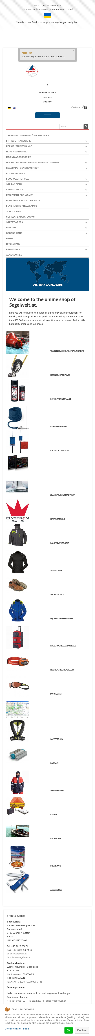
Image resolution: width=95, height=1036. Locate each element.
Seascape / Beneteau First (22, 168)
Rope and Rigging (17, 151)
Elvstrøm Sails (15, 173)
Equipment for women (19, 195)
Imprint (26, 1028)
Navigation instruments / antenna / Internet (33, 162)
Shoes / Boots (14, 189)
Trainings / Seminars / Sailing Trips (27, 135)
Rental (10, 238)
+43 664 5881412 (16, 1000)
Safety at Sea (14, 222)
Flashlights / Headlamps (21, 206)
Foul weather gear (18, 179)
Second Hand (14, 233)
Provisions (13, 249)
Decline (81, 1030)
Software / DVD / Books (20, 217)
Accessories (14, 255)
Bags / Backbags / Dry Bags (23, 200)
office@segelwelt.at (17, 953)
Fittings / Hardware (18, 141)
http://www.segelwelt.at (19, 957)
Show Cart (85, 107)
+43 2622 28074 (35, 1000)
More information (13, 1028)
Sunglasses (13, 211)
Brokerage (13, 244)
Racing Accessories (18, 157)
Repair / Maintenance (19, 146)
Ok (68, 1030)
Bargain (11, 227)
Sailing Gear (14, 184)
